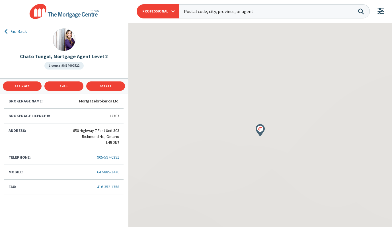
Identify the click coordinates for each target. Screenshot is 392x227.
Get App (106, 86)
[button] (158, 11)
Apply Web (22, 86)
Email (64, 86)
